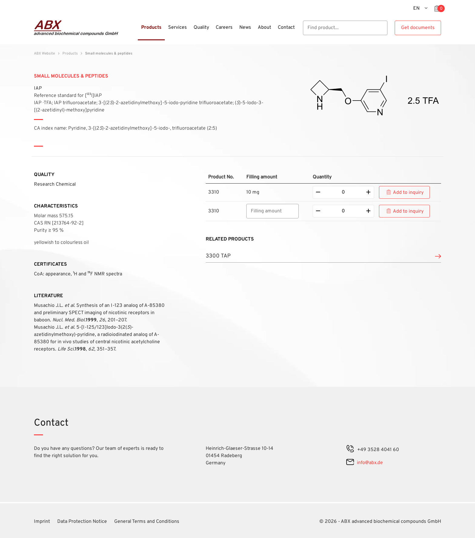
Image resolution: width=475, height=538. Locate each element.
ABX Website (44, 53)
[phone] (350, 450)
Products (70, 53)
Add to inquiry (408, 193)
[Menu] (136, 31)
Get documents (418, 28)
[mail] (350, 463)
